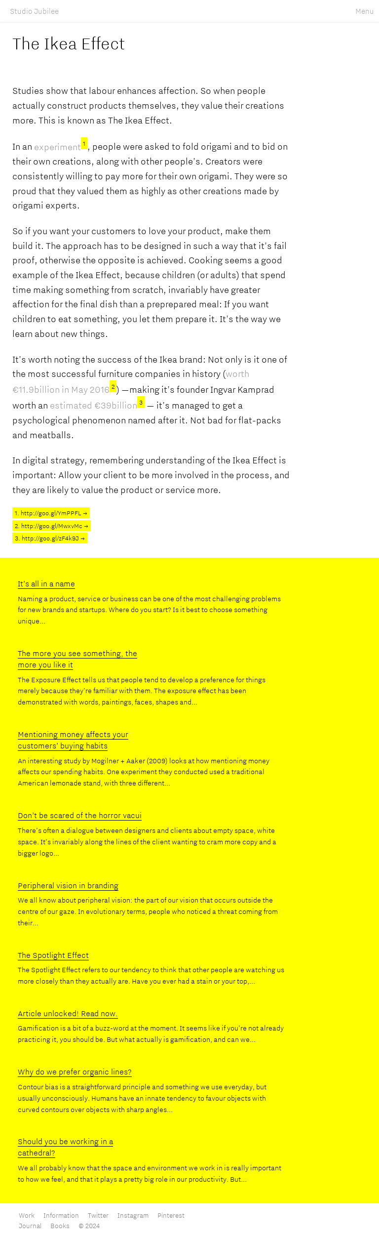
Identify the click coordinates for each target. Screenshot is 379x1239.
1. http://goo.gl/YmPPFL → (51, 513)
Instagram (133, 1215)
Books (60, 1225)
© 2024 (89, 1225)
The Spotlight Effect (53, 955)
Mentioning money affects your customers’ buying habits (73, 739)
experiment (60, 147)
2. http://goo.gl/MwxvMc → (51, 526)
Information (61, 1215)
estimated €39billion (97, 405)
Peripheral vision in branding (68, 885)
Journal (30, 1225)
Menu (364, 11)
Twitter (98, 1215)
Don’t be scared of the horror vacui (80, 815)
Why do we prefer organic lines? (75, 1071)
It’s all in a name (46, 583)
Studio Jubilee (34, 11)
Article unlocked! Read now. (68, 1013)
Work (27, 1215)
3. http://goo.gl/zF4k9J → (50, 538)
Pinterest (171, 1215)
